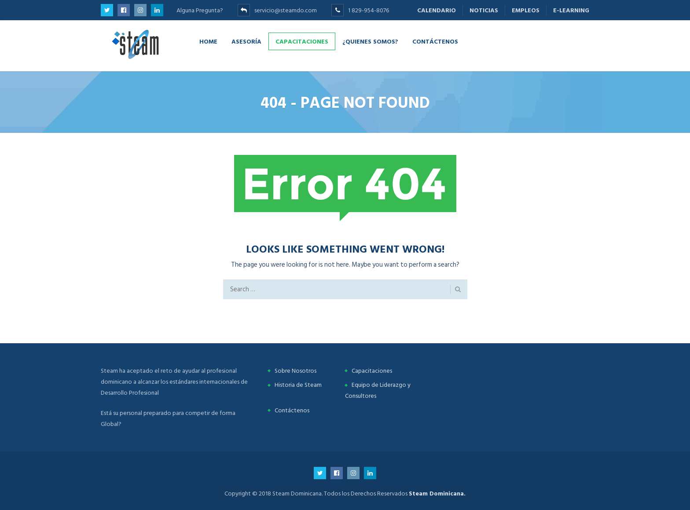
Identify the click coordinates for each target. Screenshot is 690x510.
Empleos (526, 10)
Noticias (484, 10)
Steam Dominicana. (437, 493)
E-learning (571, 10)
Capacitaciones (301, 41)
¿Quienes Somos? (370, 41)
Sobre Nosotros (295, 371)
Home (208, 41)
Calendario (436, 10)
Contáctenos (435, 41)
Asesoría (246, 41)
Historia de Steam (298, 385)
